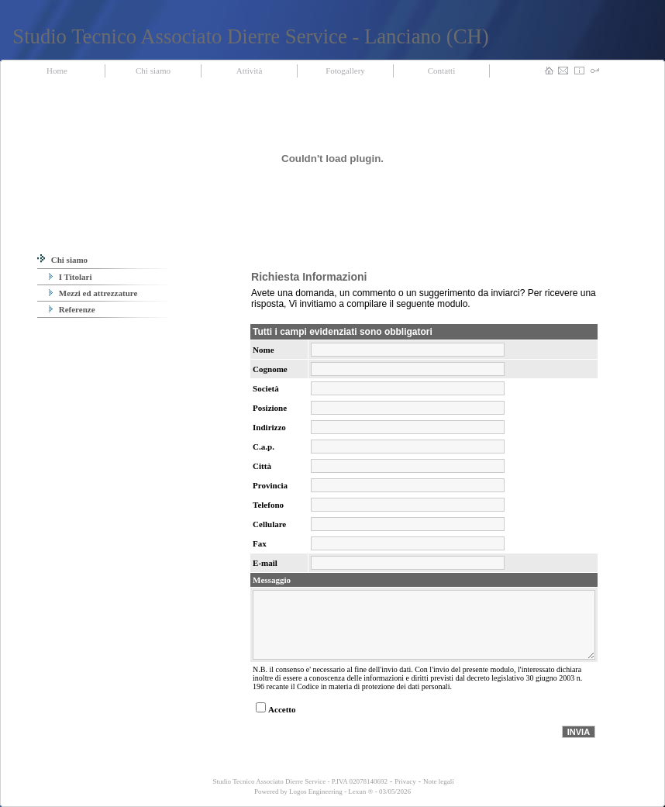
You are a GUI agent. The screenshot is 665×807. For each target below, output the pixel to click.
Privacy (405, 781)
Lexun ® (360, 791)
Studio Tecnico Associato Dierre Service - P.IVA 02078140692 (299, 781)
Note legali (438, 781)
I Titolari (70, 276)
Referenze (72, 309)
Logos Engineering (316, 791)
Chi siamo (62, 259)
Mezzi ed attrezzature (93, 293)
